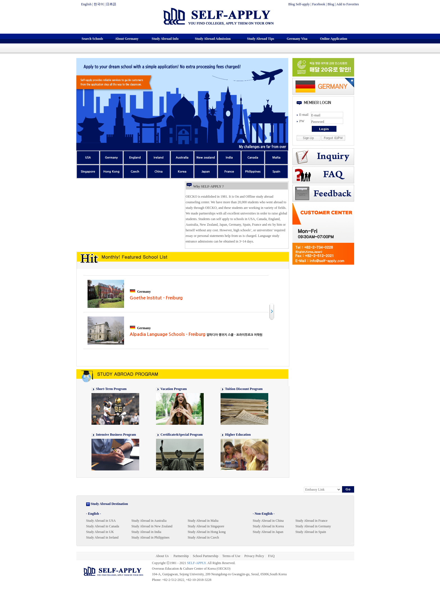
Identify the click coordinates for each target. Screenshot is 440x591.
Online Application (333, 39)
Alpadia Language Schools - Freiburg (196, 334)
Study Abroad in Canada (102, 526)
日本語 (111, 4)
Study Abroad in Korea (268, 526)
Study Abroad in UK (100, 532)
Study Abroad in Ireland (102, 537)
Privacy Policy (254, 556)
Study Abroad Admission (213, 39)
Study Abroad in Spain (310, 532)
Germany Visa (297, 39)
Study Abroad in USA (101, 521)
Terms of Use (231, 556)
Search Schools (92, 39)
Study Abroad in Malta (203, 521)
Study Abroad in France (311, 521)
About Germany (127, 39)
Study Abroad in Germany (313, 526)
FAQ (271, 556)
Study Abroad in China (268, 521)
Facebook (318, 4)
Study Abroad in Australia (148, 521)
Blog (330, 4)
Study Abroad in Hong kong (207, 532)
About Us (162, 556)
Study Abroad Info (165, 39)
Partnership (181, 556)
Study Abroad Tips (260, 39)
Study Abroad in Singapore (206, 526)
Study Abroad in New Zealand (151, 526)
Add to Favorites (347, 4)
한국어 (99, 4)
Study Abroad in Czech (203, 537)
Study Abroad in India (146, 532)
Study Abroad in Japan (268, 532)
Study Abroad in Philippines (150, 537)
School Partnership (205, 556)
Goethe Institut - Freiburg (156, 298)
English (86, 4)
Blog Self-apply (299, 4)
